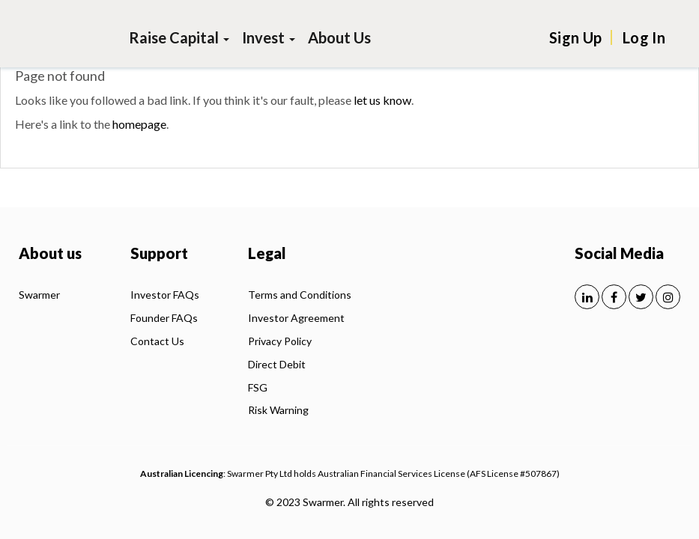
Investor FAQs (164, 294)
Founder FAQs (164, 317)
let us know (382, 100)
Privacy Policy (280, 341)
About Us (339, 37)
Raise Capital (179, 37)
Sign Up (575, 37)
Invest (268, 37)
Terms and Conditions (299, 294)
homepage (139, 124)
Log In (644, 37)
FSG (257, 387)
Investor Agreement (296, 317)
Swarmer (39, 294)
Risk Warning (278, 410)
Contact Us (157, 341)
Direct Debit (277, 364)
